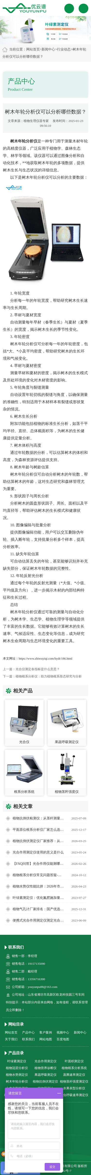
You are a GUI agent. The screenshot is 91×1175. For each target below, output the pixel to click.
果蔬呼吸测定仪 (45, 1074)
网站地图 (45, 1039)
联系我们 (28, 1039)
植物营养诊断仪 (45, 1068)
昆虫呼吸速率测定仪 (74, 1095)
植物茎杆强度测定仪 (74, 1081)
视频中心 (63, 1032)
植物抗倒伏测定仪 (45, 1081)
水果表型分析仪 (74, 1088)
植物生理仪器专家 (36, 121)
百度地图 (63, 1039)
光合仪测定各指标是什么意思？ (38, 669)
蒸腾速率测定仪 (74, 1074)
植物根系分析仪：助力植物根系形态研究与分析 (49, 676)
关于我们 (11, 1039)
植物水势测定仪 (17, 1074)
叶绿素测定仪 (16, 1061)
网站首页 (33, 49)
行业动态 (64, 49)
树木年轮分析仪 (17, 1081)
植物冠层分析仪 (17, 1068)
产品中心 (28, 1032)
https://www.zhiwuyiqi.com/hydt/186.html (45, 658)
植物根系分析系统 (74, 1068)
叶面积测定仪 (74, 1061)
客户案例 (45, 1032)
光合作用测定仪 (45, 1061)
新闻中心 (48, 49)
